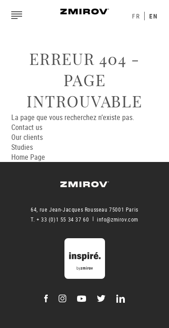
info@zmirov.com (117, 219)
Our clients (27, 137)
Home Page (28, 157)
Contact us (26, 127)
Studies (22, 147)
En (153, 16)
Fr (136, 16)
